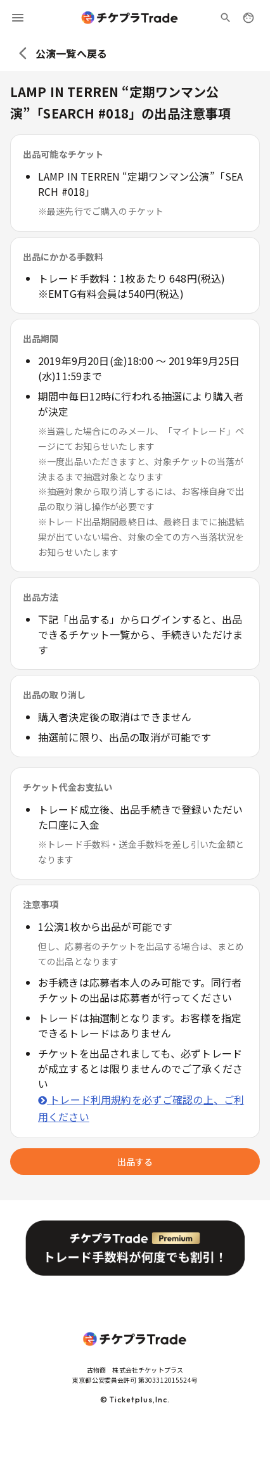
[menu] (18, 18)
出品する (135, 1161)
